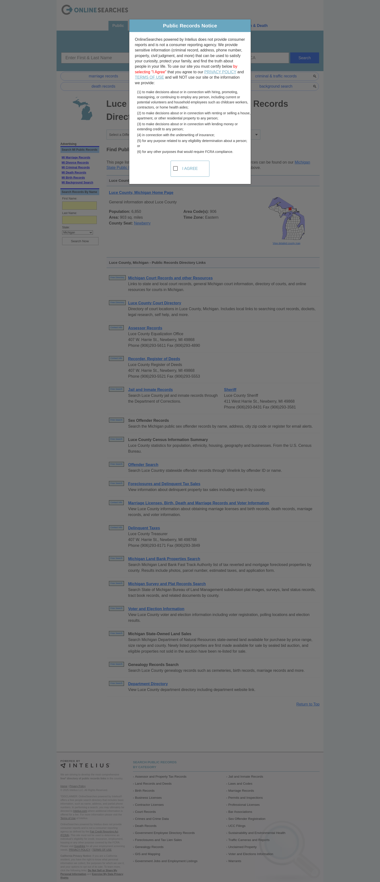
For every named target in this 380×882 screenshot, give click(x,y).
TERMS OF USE (149, 77)
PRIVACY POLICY (220, 72)
